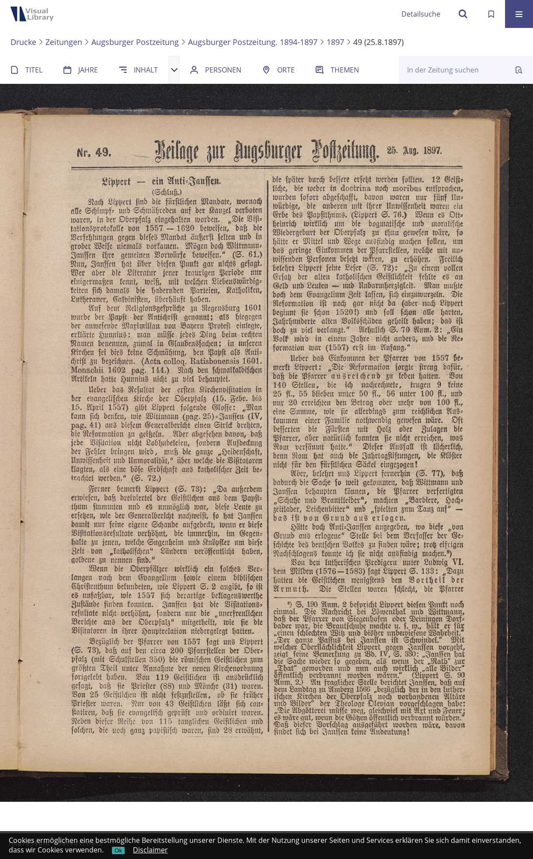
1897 (335, 42)
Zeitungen (63, 42)
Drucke (23, 42)
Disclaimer (150, 850)
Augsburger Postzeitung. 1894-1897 (252, 42)
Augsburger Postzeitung (135, 42)
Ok (118, 850)
